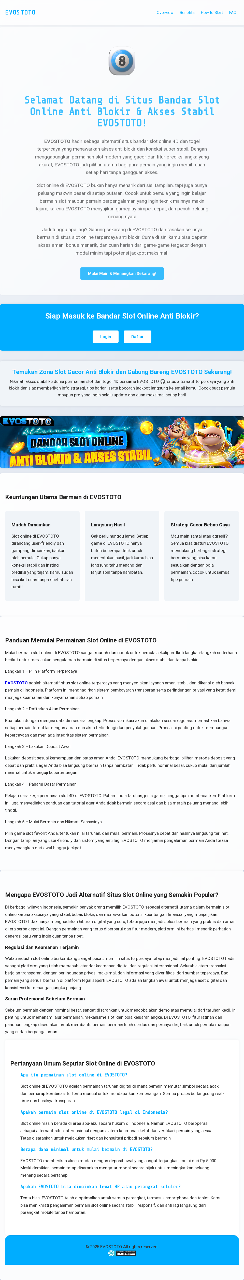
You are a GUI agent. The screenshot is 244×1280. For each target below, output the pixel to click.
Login (105, 336)
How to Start (212, 12)
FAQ (232, 12)
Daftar (137, 336)
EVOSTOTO (16, 682)
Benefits (187, 12)
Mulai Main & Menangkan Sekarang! (122, 274)
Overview (165, 12)
